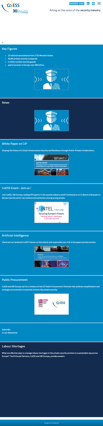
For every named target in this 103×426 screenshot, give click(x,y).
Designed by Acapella (51, 423)
